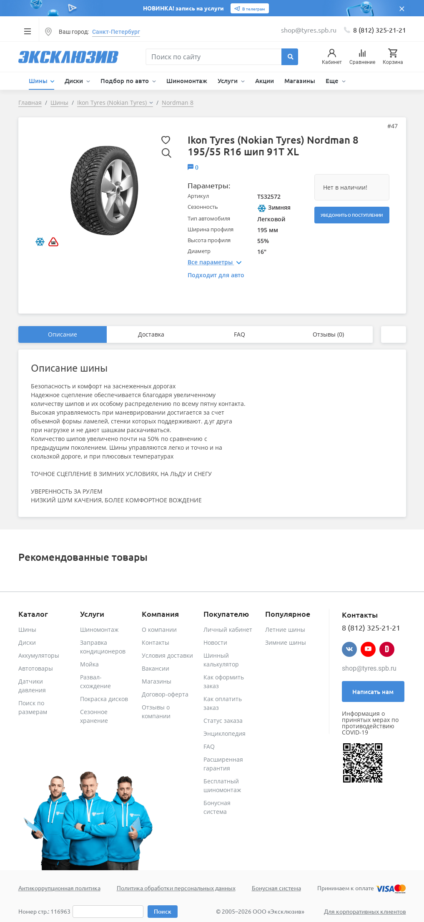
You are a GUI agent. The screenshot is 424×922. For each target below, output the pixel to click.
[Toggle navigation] (27, 31)
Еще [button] (333, 80)
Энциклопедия (224, 733)
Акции (264, 80)
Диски (27, 642)
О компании (159, 629)
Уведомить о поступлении (352, 215)
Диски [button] (75, 80)
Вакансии (155, 668)
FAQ (239, 334)
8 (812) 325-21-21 (379, 29)
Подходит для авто (216, 275)
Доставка (151, 334)
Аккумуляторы (38, 655)
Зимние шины (285, 642)
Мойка (89, 664)
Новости (215, 642)
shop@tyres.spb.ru (369, 668)
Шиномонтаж (186, 80)
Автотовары (35, 668)
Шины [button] (39, 80)
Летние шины (285, 629)
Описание (62, 334)
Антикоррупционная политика (59, 888)
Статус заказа (223, 720)
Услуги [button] (228, 80)
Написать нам (373, 691)
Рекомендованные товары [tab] (83, 556)
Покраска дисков (104, 699)
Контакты (155, 642)
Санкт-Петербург (116, 31)
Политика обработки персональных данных (176, 888)
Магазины (299, 80)
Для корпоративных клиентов (365, 911)
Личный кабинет (227, 629)
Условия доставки (167, 655)
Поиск (162, 911)
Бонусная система (276, 888)
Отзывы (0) (328, 334)
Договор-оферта (165, 694)
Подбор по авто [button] (125, 80)
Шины (27, 629)
